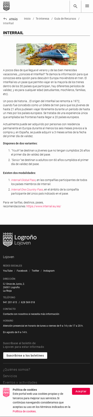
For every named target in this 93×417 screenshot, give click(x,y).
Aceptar (81, 397)
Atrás (10, 19)
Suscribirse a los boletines (25, 355)
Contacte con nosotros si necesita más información (31, 314)
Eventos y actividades (20, 382)
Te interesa (11, 389)
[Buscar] (75, 6)
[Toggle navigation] (87, 6)
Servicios (10, 376)
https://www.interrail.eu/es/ (43, 206)
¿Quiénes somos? (16, 369)
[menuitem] (8, 271)
